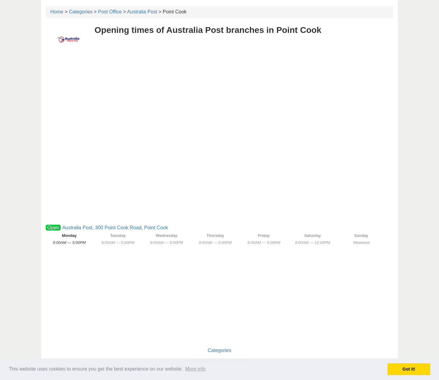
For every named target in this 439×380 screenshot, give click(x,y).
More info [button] (195, 368)
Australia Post (142, 11)
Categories (80, 11)
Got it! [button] (408, 369)
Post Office (110, 11)
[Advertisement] (219, 96)
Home (56, 11)
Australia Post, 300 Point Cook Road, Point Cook (115, 227)
